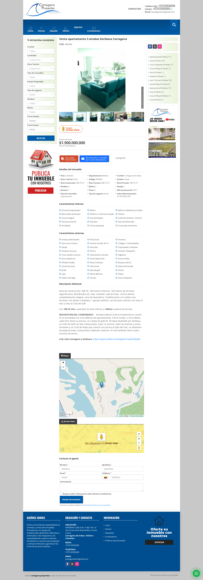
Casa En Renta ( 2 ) (157, 92)
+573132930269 (166, 6)
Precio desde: (33, 116)
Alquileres (109, 533)
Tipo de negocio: (34, 90)
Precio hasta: (33, 125)
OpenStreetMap (137, 416)
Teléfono (106, 473)
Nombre (64, 465)
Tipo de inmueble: (35, 73)
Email (63, 473)
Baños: (30, 107)
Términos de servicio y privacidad (97, 505)
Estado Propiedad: (35, 81)
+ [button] (63, 363)
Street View (71, 129)
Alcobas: (31, 99)
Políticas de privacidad (115, 540)
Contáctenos (111, 536)
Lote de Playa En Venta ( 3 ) (160, 84)
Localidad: (31, 55)
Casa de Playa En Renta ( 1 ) (160, 96)
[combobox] (41, 51)
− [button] (63, 367)
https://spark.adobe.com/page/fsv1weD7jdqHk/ (116, 339)
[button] (141, 50)
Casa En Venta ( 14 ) (157, 60)
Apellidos (107, 465)
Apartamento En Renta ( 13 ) (160, 88)
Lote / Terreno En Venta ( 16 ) (161, 80)
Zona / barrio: (33, 64)
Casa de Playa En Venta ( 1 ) (160, 68)
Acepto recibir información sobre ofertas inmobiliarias (87, 494)
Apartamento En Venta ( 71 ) (160, 57)
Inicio (107, 525)
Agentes (78, 27)
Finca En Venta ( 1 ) (157, 72)
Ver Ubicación (93, 443)
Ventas (108, 529)
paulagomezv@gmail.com (76, 559)
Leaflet (120, 416)
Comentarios (65, 481)
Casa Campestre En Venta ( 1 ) (161, 64)
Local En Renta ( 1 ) (157, 99)
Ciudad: (30, 46)
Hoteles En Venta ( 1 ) (158, 76)
